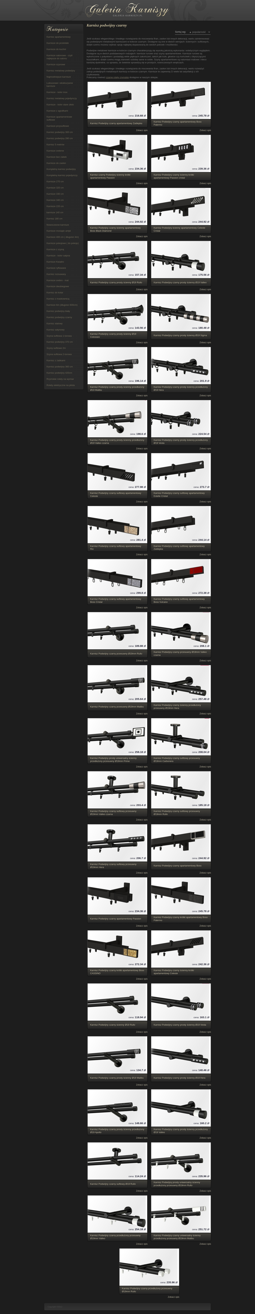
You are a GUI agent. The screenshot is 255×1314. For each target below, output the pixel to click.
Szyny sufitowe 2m (56, 348)
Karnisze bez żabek (57, 157)
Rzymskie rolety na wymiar (60, 379)
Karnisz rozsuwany (56, 274)
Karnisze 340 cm (55, 200)
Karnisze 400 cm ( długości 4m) (63, 237)
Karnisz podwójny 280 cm (60, 138)
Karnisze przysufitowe (58, 126)
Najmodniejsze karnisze (59, 77)
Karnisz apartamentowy (59, 37)
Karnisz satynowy (55, 329)
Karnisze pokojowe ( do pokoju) (63, 243)
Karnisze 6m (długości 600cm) (62, 305)
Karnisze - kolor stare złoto (60, 104)
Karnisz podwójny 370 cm (60, 342)
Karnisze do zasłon (56, 163)
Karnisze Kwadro (55, 261)
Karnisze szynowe (56, 64)
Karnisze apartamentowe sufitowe (59, 118)
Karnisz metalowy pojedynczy (62, 98)
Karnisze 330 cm (55, 194)
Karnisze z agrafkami (57, 110)
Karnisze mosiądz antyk (59, 231)
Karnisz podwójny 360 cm (60, 366)
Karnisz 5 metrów (55, 144)
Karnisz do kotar (55, 292)
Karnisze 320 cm (55, 187)
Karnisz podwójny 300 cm (60, 132)
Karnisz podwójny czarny (59, 317)
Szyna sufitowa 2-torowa (59, 354)
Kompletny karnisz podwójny (61, 169)
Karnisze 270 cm (55, 181)
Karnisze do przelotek (58, 43)
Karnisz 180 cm (55, 218)
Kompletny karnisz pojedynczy (62, 175)
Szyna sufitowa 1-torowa (59, 336)
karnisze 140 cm (55, 212)
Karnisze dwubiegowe (58, 286)
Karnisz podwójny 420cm (59, 373)
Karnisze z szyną (55, 249)
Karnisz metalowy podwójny (61, 70)
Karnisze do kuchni (56, 49)
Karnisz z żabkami (56, 360)
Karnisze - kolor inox (57, 92)
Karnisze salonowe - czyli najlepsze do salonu (59, 57)
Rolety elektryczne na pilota (61, 385)
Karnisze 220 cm (55, 206)
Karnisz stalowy (55, 323)
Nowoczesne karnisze (58, 225)
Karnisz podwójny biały (58, 311)
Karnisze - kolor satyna (58, 255)
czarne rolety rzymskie (117, 77)
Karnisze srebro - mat (58, 280)
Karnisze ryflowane (56, 268)
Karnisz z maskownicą (58, 298)
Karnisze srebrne (55, 150)
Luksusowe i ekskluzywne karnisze (60, 84)
